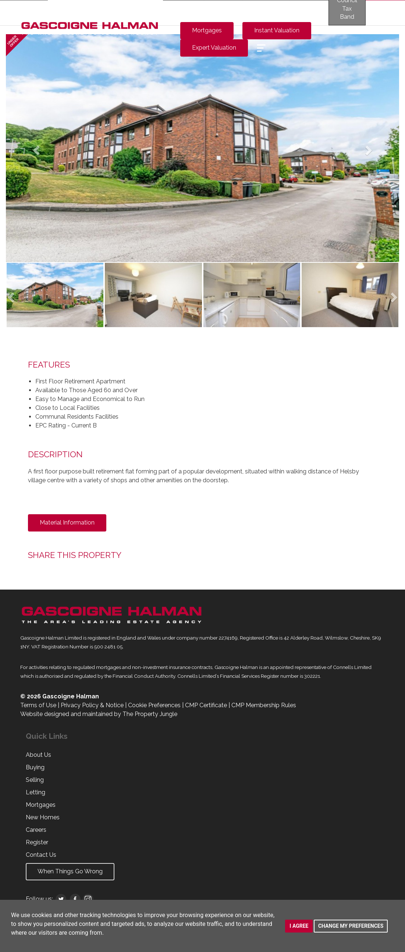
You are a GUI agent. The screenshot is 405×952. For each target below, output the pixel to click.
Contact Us (41, 854)
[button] (35, 148)
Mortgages (207, 30)
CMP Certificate (206, 705)
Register (37, 842)
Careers (36, 829)
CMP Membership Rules (263, 705)
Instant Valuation (276, 30)
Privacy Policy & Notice (92, 705)
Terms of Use (38, 705)
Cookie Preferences (154, 705)
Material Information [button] (67, 522)
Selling (35, 779)
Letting (35, 792)
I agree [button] (298, 926)
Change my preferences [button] (350, 926)
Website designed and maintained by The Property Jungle (98, 714)
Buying (35, 767)
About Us (38, 754)
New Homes (43, 817)
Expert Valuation (214, 47)
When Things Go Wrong (70, 871)
